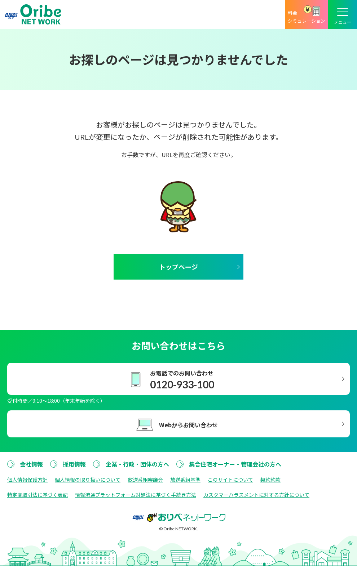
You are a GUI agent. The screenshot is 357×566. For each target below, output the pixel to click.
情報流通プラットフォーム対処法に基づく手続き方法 (135, 494)
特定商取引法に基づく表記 (37, 494)
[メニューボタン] (342, 14)
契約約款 (270, 479)
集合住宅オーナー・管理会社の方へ (235, 464)
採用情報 (74, 464)
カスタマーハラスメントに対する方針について (256, 494)
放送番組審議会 (145, 479)
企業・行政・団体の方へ (137, 464)
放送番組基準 (185, 479)
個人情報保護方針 (27, 479)
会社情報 (31, 464)
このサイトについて (230, 479)
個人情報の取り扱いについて (87, 479)
